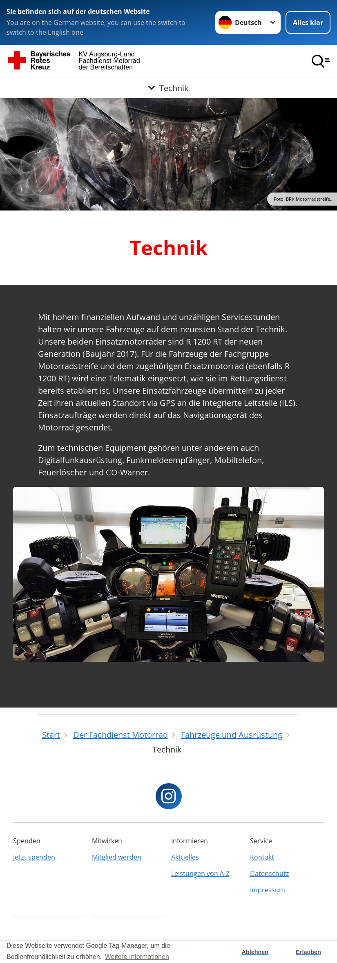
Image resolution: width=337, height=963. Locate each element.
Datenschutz (269, 873)
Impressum (267, 889)
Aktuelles (185, 857)
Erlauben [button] (308, 952)
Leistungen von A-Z (200, 873)
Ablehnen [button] (255, 952)
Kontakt (262, 857)
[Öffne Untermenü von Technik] (168, 88)
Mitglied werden (116, 857)
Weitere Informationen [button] (137, 956)
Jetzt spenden (34, 857)
